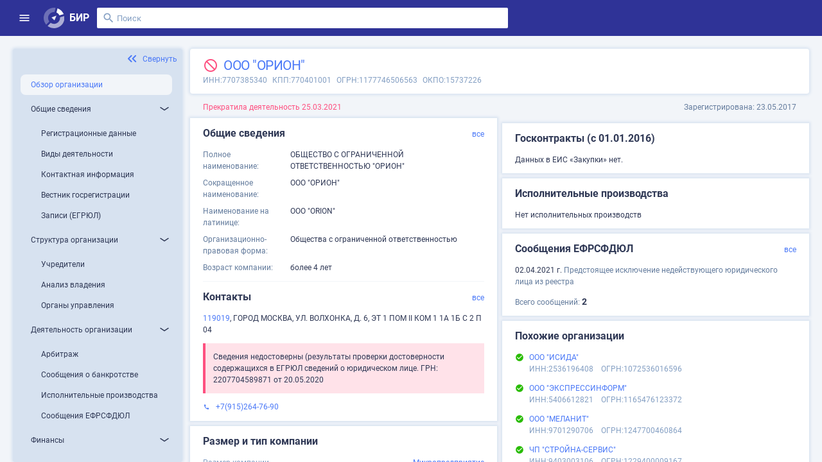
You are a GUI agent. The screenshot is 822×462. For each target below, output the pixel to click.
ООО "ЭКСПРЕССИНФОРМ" (578, 388)
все (478, 134)
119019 (216, 318)
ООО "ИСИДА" (554, 357)
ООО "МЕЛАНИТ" (559, 419)
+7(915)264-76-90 (247, 406)
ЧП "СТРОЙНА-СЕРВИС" (572, 449)
